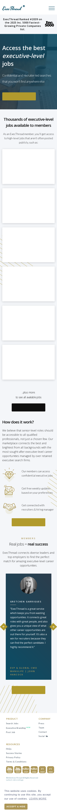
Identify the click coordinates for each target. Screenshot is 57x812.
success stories (14, 753)
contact (43, 732)
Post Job (10, 732)
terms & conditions (16, 761)
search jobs (12, 723)
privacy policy (13, 757)
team (41, 727)
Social (43, 736)
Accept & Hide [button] (15, 806)
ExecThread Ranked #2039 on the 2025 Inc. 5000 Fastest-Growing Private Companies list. (28, 24)
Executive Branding (18, 727)
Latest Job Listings (15, 780)
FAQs (9, 749)
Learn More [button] (38, 798)
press (41, 723)
